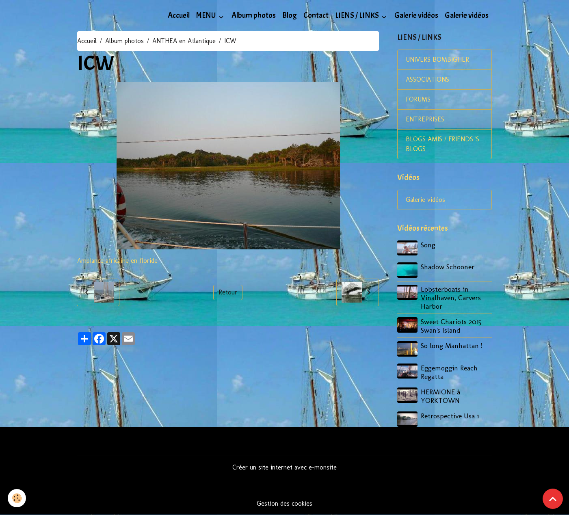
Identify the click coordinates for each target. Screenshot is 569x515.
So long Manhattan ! (451, 345)
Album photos (253, 15)
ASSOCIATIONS (427, 79)
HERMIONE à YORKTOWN (440, 396)
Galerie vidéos (416, 15)
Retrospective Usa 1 (450, 415)
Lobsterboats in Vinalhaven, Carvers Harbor (451, 297)
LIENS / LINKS (357, 15)
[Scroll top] (553, 499)
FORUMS (418, 99)
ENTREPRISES (425, 119)
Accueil (179, 15)
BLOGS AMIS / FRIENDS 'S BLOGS (442, 144)
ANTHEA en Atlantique (184, 41)
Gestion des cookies (284, 503)
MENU (206, 15)
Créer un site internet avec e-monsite (284, 467)
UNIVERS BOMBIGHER (437, 59)
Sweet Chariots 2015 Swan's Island (451, 325)
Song (428, 244)
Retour (228, 292)
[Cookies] (17, 498)
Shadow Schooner (447, 266)
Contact (316, 15)
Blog (289, 15)
